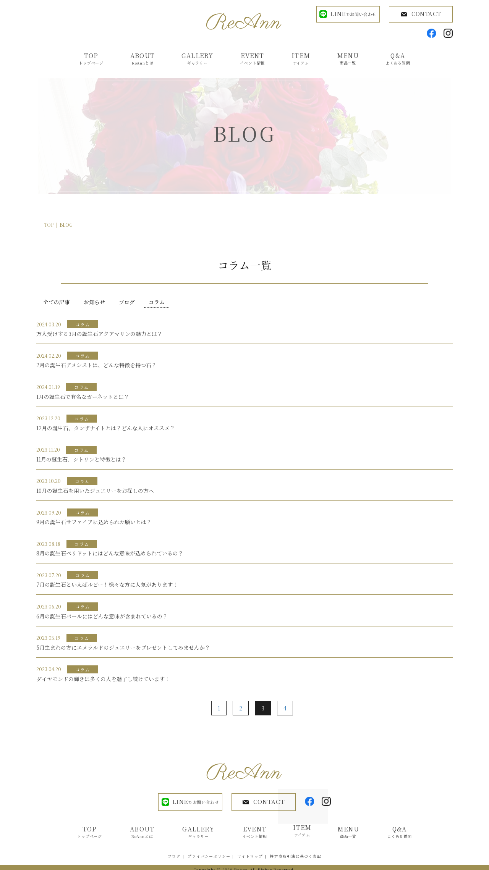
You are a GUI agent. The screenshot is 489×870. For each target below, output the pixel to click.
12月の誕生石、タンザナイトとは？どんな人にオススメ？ (105, 428)
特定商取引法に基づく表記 (295, 852)
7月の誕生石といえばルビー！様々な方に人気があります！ (107, 585)
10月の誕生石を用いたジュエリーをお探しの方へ (95, 491)
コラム (157, 302)
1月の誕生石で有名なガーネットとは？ (82, 397)
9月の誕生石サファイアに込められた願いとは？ (94, 522)
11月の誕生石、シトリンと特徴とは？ (81, 459)
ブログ (127, 302)
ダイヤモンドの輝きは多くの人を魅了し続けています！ (103, 679)
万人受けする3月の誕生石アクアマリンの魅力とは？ (99, 334)
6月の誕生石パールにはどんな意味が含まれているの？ (102, 616)
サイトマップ (250, 852)
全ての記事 (56, 302)
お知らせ (94, 302)
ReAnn (241, 865)
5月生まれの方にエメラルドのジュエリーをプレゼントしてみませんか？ (123, 648)
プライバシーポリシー (209, 852)
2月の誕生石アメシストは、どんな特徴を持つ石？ (96, 366)
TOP (48, 225)
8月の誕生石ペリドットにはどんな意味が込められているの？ (109, 554)
